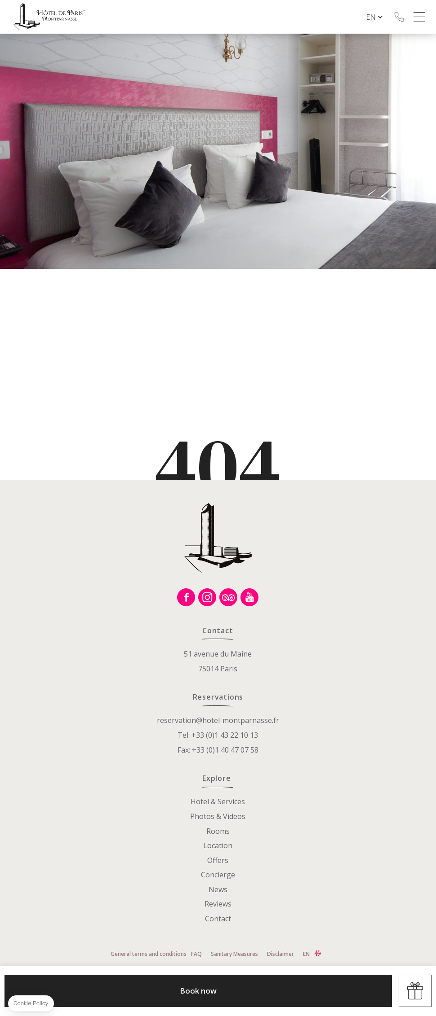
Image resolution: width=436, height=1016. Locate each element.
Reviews (218, 904)
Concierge (218, 875)
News (218, 889)
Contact (218, 919)
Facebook (186, 597)
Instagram (207, 597)
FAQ (196, 954)
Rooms (218, 831)
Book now (198, 990)
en (378, 17)
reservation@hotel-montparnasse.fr (218, 720)
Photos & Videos (217, 816)
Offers (217, 860)
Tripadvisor (228, 597)
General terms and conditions (149, 954)
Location (217, 845)
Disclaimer (280, 954)
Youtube (249, 597)
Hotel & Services (218, 801)
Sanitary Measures (234, 954)
